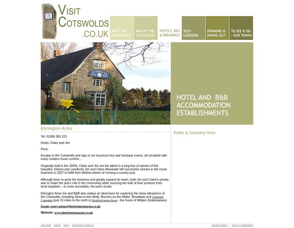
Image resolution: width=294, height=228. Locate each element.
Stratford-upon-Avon (104, 200)
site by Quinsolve (242, 225)
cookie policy (220, 225)
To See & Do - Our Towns (241, 28)
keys (66, 225)
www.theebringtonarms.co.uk (73, 212)
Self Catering (193, 28)
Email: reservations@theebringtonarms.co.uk (70, 206)
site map (46, 225)
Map (146, 28)
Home (122, 28)
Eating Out (217, 28)
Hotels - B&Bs (169, 28)
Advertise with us (83, 225)
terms (57, 225)
